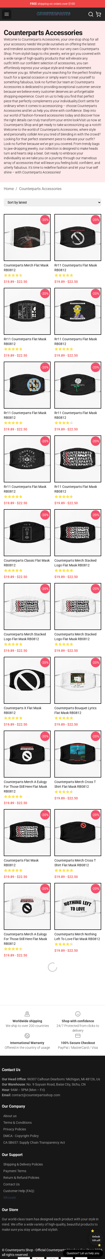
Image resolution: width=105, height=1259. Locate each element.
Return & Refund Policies (21, 1178)
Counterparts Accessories (40, 189)
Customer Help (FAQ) (18, 1191)
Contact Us (11, 1184)
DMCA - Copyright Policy (21, 1136)
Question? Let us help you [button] (83, 1253)
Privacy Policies (14, 1129)
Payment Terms (14, 1171)
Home (9, 189)
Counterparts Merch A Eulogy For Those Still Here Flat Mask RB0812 (25, 786)
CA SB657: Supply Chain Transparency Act (34, 1142)
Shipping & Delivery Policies (23, 1164)
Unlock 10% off (96, 1238)
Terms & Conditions (17, 1122)
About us (10, 1116)
